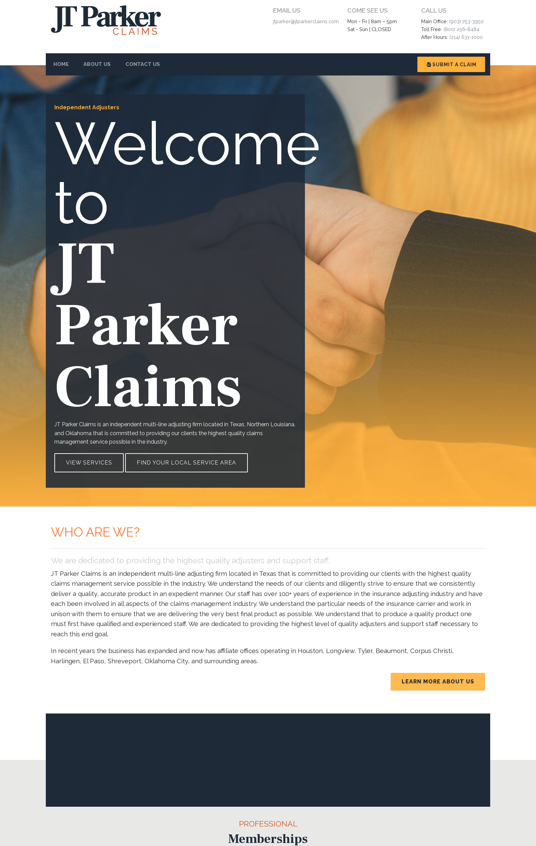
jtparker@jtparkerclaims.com (306, 21)
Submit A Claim (451, 64)
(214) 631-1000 (466, 37)
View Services (89, 462)
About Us (97, 64)
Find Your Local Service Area (186, 462)
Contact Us (142, 64)
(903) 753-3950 (466, 21)
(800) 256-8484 (461, 29)
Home (61, 64)
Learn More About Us (438, 681)
